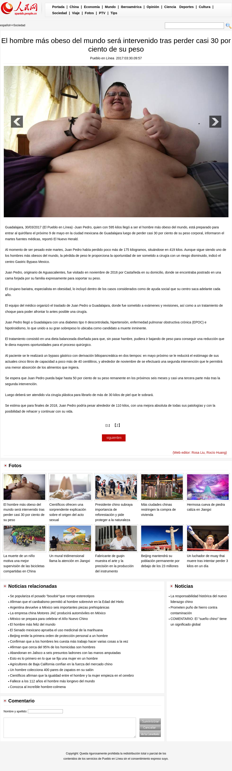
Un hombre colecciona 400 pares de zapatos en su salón (51, 670)
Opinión (153, 7)
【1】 (107, 425)
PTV (102, 13)
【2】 (117, 425)
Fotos (89, 13)
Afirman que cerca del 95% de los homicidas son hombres (52, 647)
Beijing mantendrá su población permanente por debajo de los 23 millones (160, 561)
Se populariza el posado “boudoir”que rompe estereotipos (52, 596)
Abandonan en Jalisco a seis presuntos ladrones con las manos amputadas (65, 653)
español (5, 25)
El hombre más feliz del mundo (32, 624)
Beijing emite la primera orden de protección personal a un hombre (59, 636)
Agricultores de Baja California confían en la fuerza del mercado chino (61, 664)
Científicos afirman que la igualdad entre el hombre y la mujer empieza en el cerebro (72, 675)
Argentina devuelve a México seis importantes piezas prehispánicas (59, 607)
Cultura (204, 7)
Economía (92, 7)
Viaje (75, 13)
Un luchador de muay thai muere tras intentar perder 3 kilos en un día (207, 561)
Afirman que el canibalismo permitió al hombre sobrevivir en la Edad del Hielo (67, 602)
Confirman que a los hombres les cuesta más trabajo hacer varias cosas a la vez (69, 641)
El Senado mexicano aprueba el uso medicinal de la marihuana (56, 630)
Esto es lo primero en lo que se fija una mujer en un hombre (54, 658)
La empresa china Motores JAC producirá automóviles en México (58, 613)
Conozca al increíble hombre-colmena (38, 687)
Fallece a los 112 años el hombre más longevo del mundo (52, 681)
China (74, 7)
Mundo (110, 7)
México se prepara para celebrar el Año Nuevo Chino (49, 619)
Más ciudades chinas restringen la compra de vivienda (158, 510)
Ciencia (170, 7)
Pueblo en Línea (102, 58)
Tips (113, 13)
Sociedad (59, 13)
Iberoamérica (131, 7)
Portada (58, 7)
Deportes (186, 7)
